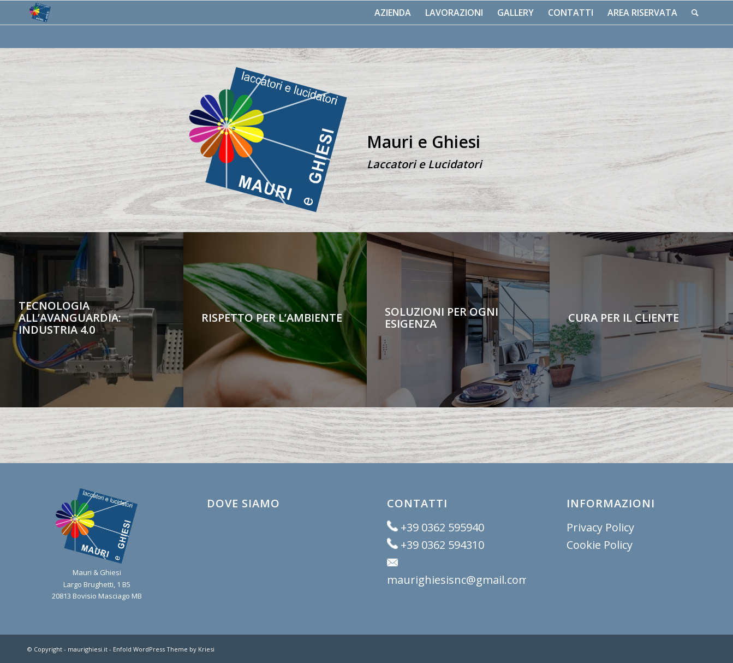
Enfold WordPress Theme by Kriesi (163, 649)
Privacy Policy (600, 527)
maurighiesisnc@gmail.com (458, 579)
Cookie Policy (600, 544)
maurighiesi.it (88, 649)
